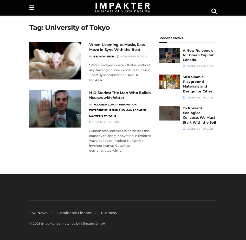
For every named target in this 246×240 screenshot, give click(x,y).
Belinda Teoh (103, 56)
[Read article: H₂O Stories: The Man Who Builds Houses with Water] (55, 109)
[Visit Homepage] (122, 8)
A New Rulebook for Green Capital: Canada (198, 55)
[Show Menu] (31, 8)
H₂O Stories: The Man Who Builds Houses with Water (119, 95)
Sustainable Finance (74, 213)
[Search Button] (214, 11)
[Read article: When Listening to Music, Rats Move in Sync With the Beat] (55, 60)
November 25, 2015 (104, 122)
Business (109, 213)
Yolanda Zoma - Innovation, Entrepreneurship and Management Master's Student (117, 110)
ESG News (38, 213)
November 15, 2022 (132, 56)
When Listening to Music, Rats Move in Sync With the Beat (117, 47)
